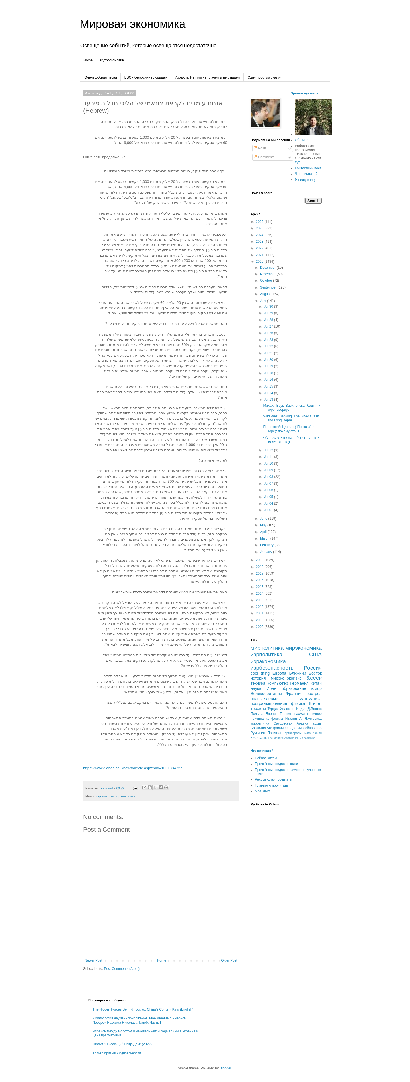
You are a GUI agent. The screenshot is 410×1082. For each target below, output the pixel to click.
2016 (260, 580)
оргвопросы (293, 733)
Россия (313, 668)
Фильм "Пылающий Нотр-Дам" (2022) (122, 1044)
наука (256, 688)
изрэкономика (125, 796)
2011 (260, 613)
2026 (260, 222)
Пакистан (274, 733)
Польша (257, 714)
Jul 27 (269, 326)
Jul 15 (269, 386)
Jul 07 (269, 484)
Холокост (287, 709)
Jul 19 (269, 366)
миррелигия (260, 723)
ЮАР (254, 737)
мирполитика (267, 648)
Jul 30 (269, 306)
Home (88, 60)
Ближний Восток (305, 673)
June (264, 519)
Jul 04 (269, 503)
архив (317, 723)
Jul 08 (269, 477)
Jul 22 (269, 346)
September (269, 287)
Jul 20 (269, 360)
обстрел (314, 693)
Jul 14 (269, 393)
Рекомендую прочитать (273, 779)
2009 (260, 627)
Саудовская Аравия (291, 723)
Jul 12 (269, 450)
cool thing (260, 673)
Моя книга (263, 791)
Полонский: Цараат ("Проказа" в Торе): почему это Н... (288, 429)
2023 (260, 242)
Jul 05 (269, 497)
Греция (285, 714)
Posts (260, 148)
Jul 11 (269, 457)
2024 (260, 235)
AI (300, 719)
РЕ (297, 737)
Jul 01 (269, 510)
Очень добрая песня (100, 77)
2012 (260, 607)
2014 (260, 593)
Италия (291, 719)
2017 (260, 573)
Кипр (307, 733)
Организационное (304, 93)
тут (297, 162)
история (258, 678)
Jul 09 (269, 470)
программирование (269, 703)
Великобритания (266, 693)
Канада (290, 728)
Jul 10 (269, 464)
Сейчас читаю (266, 758)
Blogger (225, 1068)
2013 (260, 600)
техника (258, 683)
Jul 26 (269, 333)
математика (310, 698)
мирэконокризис (286, 678)
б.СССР (314, 678)
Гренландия (276, 737)
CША (318, 728)
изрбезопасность (272, 668)
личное (316, 714)
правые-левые (264, 698)
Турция (272, 709)
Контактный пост (308, 168)
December (268, 268)
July (263, 301)
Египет (315, 703)
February (267, 545)
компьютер (277, 683)
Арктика (289, 737)
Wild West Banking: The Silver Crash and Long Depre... (291, 418)
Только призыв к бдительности (117, 1053)
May (263, 525)
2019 (260, 560)
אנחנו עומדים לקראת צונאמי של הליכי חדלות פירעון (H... (291, 440)
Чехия (317, 733)
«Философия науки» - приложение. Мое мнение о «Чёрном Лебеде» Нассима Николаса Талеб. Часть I (139, 1020)
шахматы (301, 714)
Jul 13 (269, 400)
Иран (271, 688)
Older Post (229, 960)
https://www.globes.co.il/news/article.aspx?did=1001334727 (132, 768)
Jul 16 (269, 380)
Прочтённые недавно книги (276, 764)
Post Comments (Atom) (122, 969)
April (264, 532)
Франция (294, 693)
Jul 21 (269, 353)
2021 (260, 255)
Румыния (258, 733)
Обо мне (302, 140)
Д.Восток (315, 709)
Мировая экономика (132, 24)
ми (301, 737)
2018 (260, 567)
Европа (279, 673)
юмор (316, 688)
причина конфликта (267, 719)
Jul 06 (269, 490)
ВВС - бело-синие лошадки (145, 77)
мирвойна (305, 728)
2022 (260, 248)
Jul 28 (269, 320)
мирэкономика (303, 648)
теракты (258, 708)
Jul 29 (269, 313)
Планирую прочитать (271, 785)
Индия (301, 709)
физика (298, 703)
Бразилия (258, 728)
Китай (316, 683)
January (266, 552)
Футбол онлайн (112, 60)
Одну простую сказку (264, 77)
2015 (260, 587)
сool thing (309, 737)
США (315, 654)
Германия (299, 683)
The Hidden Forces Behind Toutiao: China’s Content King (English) (143, 1009)
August (266, 294)
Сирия (263, 737)
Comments (264, 157)
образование (294, 688)
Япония (272, 714)
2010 (260, 620)
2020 (260, 262)
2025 (260, 228)
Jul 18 (269, 373)
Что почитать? (306, 174)
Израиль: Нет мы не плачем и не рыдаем (207, 77)
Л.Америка (313, 719)
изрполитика (105, 796)
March (265, 538)
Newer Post (93, 960)
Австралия (275, 728)
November (268, 274)
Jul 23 (269, 340)
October (266, 281)
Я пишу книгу (305, 180)
